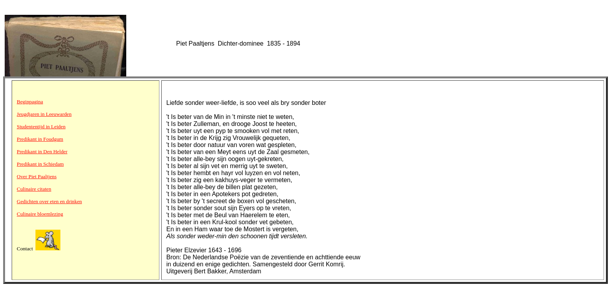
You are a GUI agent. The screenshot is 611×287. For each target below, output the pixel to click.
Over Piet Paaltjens (37, 176)
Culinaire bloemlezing (40, 214)
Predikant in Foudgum (40, 139)
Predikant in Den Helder (42, 151)
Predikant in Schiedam (40, 164)
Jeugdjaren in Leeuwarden (44, 114)
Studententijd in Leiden (41, 126)
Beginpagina (30, 102)
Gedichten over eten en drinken (49, 201)
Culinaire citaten (34, 189)
